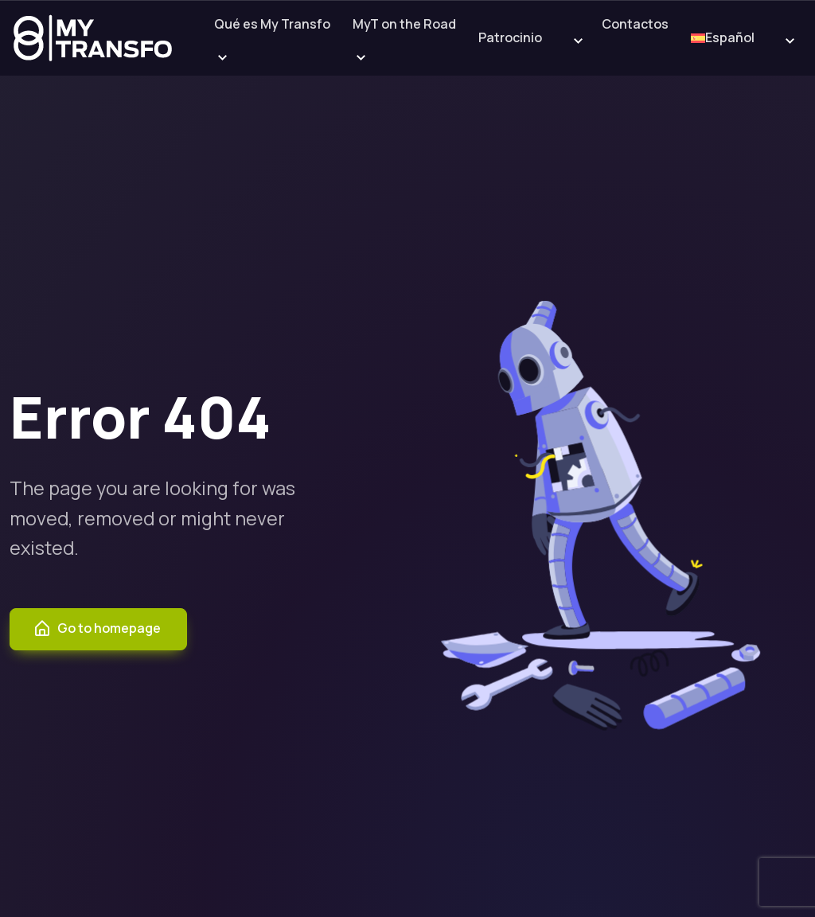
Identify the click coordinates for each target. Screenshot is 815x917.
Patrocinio (510, 37)
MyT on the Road (404, 24)
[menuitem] (725, 38)
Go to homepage (97, 628)
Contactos (635, 24)
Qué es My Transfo (272, 24)
